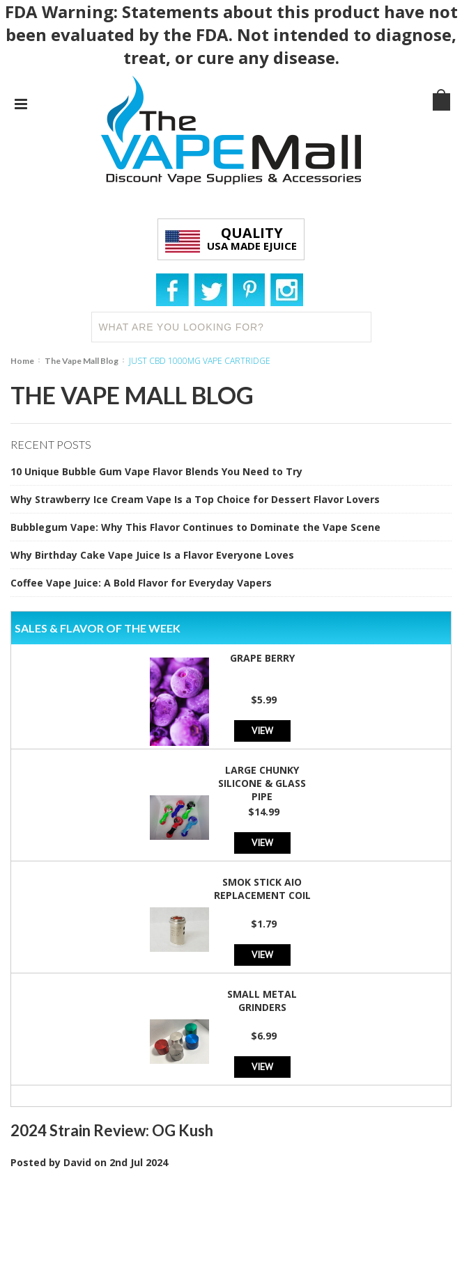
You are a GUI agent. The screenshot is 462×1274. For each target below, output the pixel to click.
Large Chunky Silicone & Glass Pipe (262, 783)
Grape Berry (262, 657)
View (262, 730)
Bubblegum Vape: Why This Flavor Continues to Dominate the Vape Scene (195, 527)
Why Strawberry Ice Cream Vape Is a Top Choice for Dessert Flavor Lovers (195, 499)
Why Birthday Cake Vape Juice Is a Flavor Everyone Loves (152, 555)
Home (22, 361)
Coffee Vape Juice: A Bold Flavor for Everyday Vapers (141, 582)
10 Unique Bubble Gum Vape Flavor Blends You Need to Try (156, 471)
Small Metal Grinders (262, 1000)
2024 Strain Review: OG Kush (111, 1130)
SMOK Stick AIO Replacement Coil (262, 888)
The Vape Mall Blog (81, 361)
